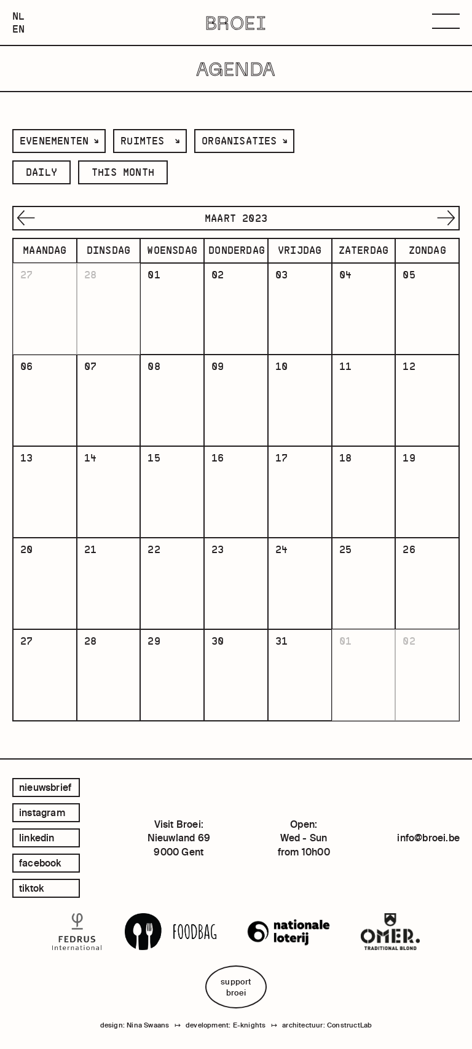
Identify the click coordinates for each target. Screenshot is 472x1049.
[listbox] (59, 141)
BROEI (236, 23)
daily (41, 172)
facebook (40, 863)
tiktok (31, 888)
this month (123, 172)
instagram (42, 812)
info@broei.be (428, 837)
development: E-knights (226, 1025)
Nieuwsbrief (45, 787)
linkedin (37, 837)
